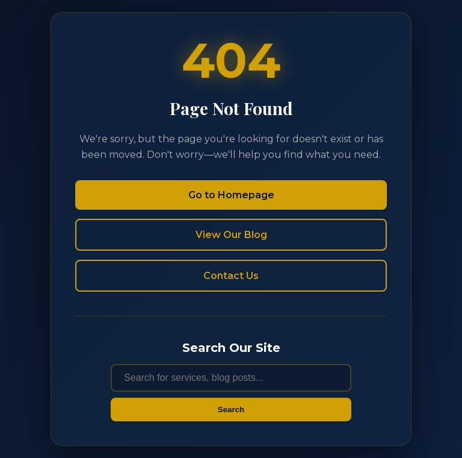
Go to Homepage (231, 195)
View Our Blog (231, 234)
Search (231, 409)
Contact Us (231, 275)
